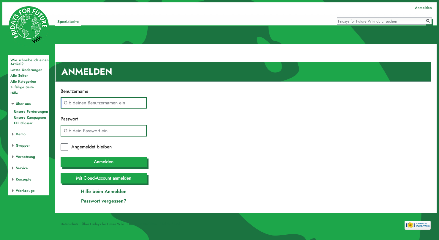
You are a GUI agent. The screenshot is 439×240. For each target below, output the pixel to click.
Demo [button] (21, 134)
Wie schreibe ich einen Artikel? (29, 62)
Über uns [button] (23, 103)
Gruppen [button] (23, 145)
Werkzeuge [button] (25, 190)
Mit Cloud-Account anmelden (103, 178)
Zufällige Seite (22, 87)
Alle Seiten (19, 75)
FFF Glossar (23, 123)
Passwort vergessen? (104, 201)
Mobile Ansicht (171, 224)
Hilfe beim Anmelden (104, 191)
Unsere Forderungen (31, 111)
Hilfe (14, 93)
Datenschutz (69, 224)
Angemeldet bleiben (91, 147)
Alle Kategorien (23, 81)
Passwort (69, 119)
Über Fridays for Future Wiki (103, 224)
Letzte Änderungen (26, 70)
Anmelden (103, 162)
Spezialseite (68, 21)
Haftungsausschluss (142, 224)
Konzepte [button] (23, 179)
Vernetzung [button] (25, 156)
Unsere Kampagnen (30, 117)
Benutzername (74, 91)
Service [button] (22, 168)
